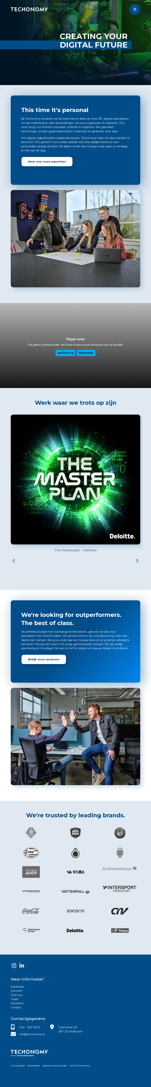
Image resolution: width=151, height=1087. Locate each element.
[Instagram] (14, 965)
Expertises (17, 986)
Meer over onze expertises (47, 161)
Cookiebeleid (33, 1065)
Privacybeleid (17, 1065)
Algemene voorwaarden (54, 1065)
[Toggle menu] (134, 9)
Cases (14, 999)
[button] (14, 564)
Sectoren (17, 990)
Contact (16, 1007)
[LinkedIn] (22, 965)
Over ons (16, 995)
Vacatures (17, 1003)
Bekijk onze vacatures (43, 659)
